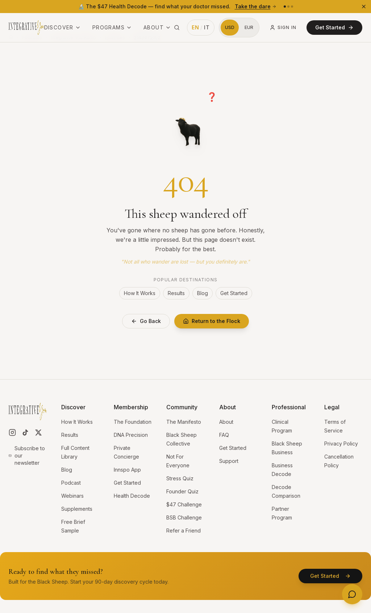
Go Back (146, 321)
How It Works (139, 293)
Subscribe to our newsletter (27, 455)
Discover (62, 27)
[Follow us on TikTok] (25, 432)
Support (228, 461)
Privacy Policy (341, 443)
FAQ (224, 435)
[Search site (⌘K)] (177, 27)
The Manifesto (183, 422)
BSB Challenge (184, 517)
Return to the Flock (211, 321)
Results (176, 293)
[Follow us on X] (38, 432)
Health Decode (132, 496)
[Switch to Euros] (249, 28)
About (157, 27)
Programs (112, 27)
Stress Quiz (179, 478)
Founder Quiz (182, 491)
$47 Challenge (184, 504)
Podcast (71, 483)
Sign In (283, 27)
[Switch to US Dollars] (230, 28)
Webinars (72, 496)
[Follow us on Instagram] (12, 432)
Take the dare (255, 6)
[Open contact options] (352, 594)
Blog (202, 293)
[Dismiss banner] (363, 6)
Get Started (334, 27)
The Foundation (132, 422)
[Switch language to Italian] (200, 28)
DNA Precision (131, 435)
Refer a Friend (183, 530)
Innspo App (127, 470)
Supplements (76, 509)
